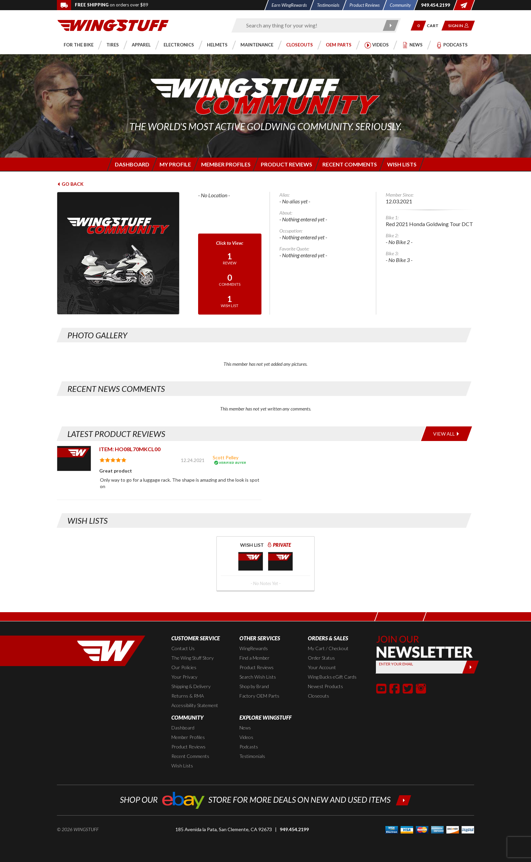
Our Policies (183, 667)
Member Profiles (188, 737)
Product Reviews (256, 667)
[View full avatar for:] (123, 253)
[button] (418, 26)
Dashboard (182, 727)
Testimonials (252, 756)
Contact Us (183, 648)
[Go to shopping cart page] (435, 26)
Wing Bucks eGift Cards (332, 677)
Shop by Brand (254, 686)
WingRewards (253, 648)
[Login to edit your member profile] (174, 164)
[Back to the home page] (113, 25)
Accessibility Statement (194, 705)
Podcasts (248, 746)
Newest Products (325, 686)
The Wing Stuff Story (192, 658)
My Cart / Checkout (328, 648)
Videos (246, 737)
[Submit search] (391, 25)
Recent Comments (190, 756)
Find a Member (254, 658)
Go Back (70, 184)
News (245, 727)
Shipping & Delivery (191, 686)
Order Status (321, 658)
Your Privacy (184, 677)
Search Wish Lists (257, 677)
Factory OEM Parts (259, 696)
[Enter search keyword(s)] (310, 25)
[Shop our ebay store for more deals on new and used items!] (266, 799)
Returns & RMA (187, 696)
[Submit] (470, 667)
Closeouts (318, 696)
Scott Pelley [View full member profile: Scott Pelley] (225, 457)
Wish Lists (182, 765)
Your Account (322, 667)
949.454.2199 (294, 829)
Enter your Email (396, 664)
